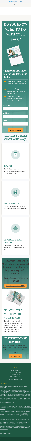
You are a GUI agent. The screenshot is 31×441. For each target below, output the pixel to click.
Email (5, 120)
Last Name (6, 113)
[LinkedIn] (14, 5)
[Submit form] (15, 130)
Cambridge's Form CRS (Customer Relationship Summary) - (12, 426)
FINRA (24, 412)
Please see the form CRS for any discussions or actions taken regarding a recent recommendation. (15, 428)
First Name (6, 105)
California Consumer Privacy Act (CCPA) (12, 406)
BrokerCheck (3, 387)
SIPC (26, 412)
